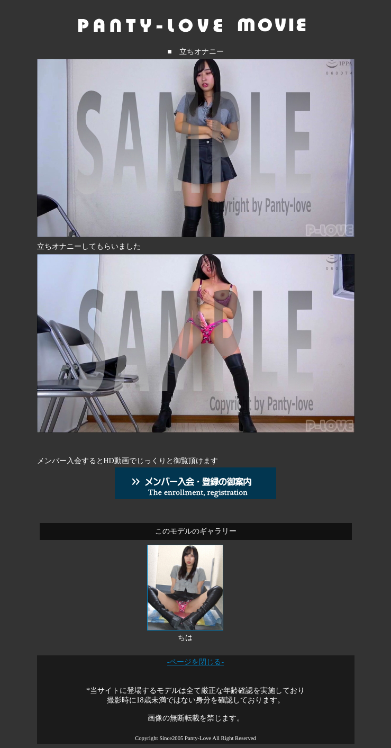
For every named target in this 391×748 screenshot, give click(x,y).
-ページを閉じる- (195, 662)
